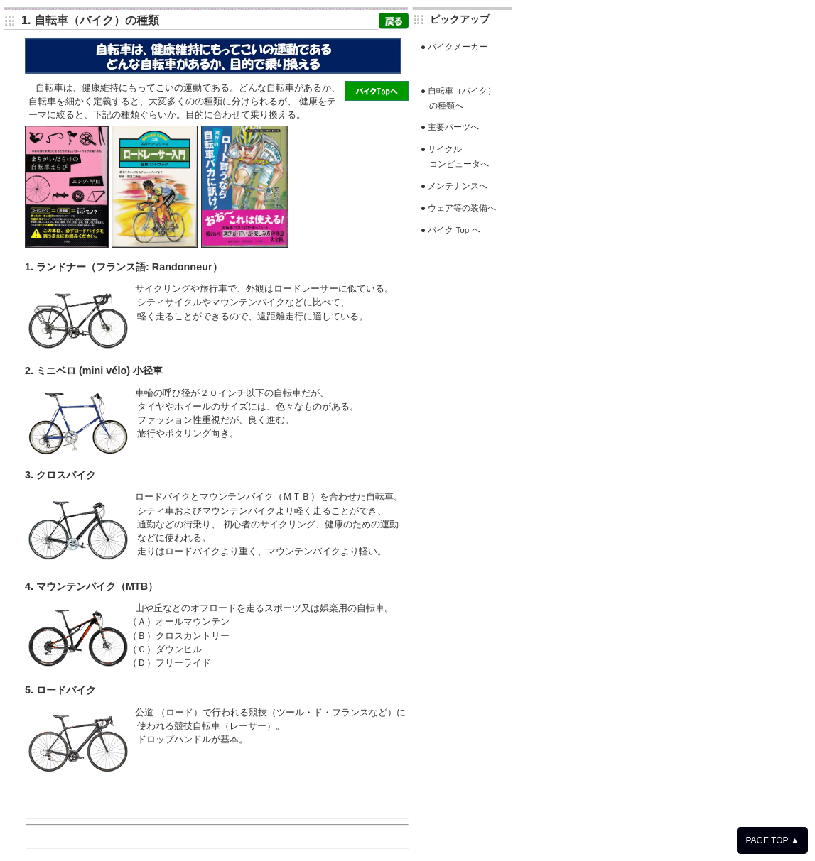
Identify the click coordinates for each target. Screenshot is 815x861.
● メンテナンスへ (454, 185)
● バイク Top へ (450, 229)
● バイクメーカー (454, 46)
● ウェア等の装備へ (458, 207)
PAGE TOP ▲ (772, 840)
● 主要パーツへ (450, 126)
